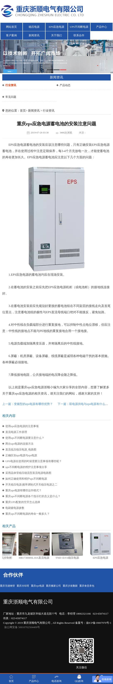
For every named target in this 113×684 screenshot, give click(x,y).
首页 (23, 110)
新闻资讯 (34, 35)
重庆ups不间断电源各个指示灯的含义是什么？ (32, 496)
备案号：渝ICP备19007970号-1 (93, 622)
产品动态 (65, 85)
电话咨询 (56, 679)
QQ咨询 (79, 679)
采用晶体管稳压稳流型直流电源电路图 (28, 472)
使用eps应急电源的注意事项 (22, 426)
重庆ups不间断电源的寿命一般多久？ (27, 513)
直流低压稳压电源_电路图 (21, 449)
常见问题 (10, 96)
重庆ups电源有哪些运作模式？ (23, 490)
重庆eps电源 (37, 585)
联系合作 (79, 35)
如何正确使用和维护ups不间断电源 (26, 478)
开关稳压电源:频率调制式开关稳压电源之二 (31, 484)
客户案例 (11, 35)
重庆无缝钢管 (7, 585)
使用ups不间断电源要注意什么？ (24, 437)
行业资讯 (10, 85)
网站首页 (11, 26)
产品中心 (101, 26)
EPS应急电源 (56, 26)
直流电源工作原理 (16, 432)
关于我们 (56, 35)
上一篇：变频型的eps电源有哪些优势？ (27, 404)
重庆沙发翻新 (70, 585)
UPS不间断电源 (79, 26)
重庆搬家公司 (53, 585)
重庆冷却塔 (23, 585)
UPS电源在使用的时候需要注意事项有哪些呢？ (33, 461)
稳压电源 (34, 26)
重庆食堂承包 (86, 585)
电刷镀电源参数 (14, 507)
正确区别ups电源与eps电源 (21, 455)
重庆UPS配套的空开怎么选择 (22, 502)
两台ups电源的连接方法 (19, 443)
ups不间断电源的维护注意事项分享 (26, 467)
